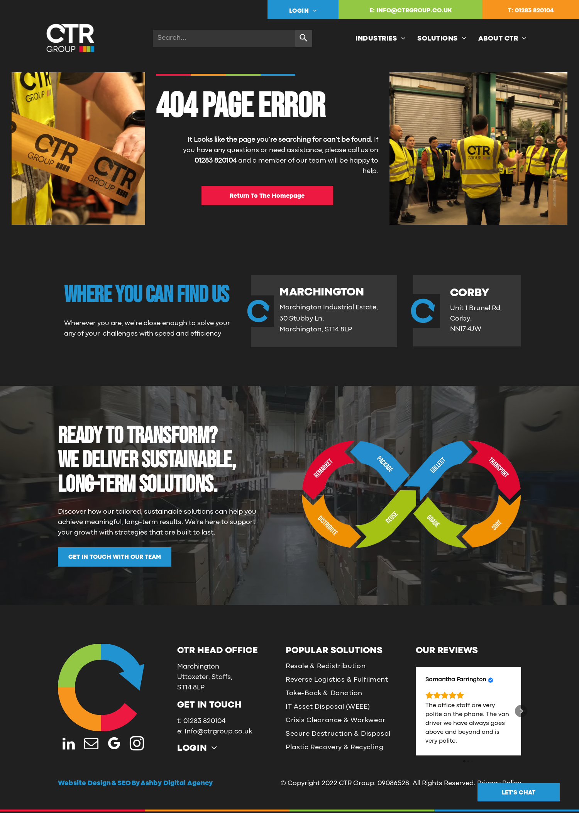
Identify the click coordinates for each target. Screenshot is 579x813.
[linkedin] (68, 744)
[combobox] (224, 38)
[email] (91, 744)
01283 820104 (534, 11)
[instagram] (136, 744)
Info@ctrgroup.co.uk (218, 732)
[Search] (303, 38)
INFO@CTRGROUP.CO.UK (414, 11)
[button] (416, 711)
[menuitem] (303, 10)
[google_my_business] (114, 744)
